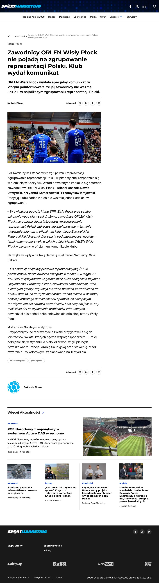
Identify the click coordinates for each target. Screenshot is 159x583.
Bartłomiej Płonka (15, 103)
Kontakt (59, 577)
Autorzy (47, 550)
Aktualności (19, 36)
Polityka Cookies (42, 577)
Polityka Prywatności (18, 577)
